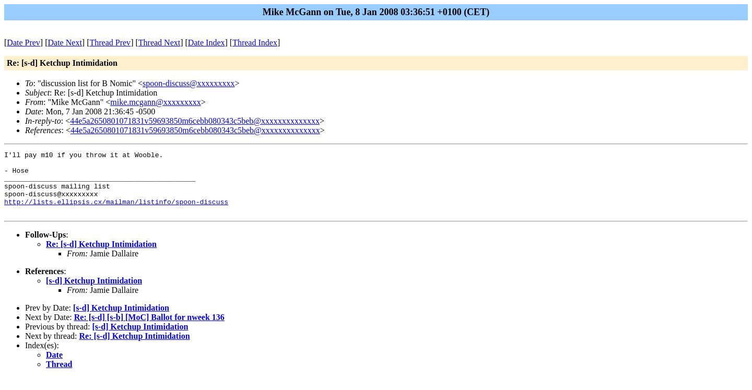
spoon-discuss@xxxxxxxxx (189, 83)
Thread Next (159, 42)
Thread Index (254, 42)
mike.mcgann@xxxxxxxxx (155, 102)
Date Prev (23, 42)
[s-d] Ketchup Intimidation (94, 293)
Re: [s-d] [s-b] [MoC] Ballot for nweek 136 (149, 329)
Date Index (206, 42)
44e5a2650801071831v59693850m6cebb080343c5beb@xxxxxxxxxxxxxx (195, 120)
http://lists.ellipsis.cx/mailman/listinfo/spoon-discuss (116, 212)
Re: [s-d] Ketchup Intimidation (101, 256)
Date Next (65, 42)
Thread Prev (110, 42)
